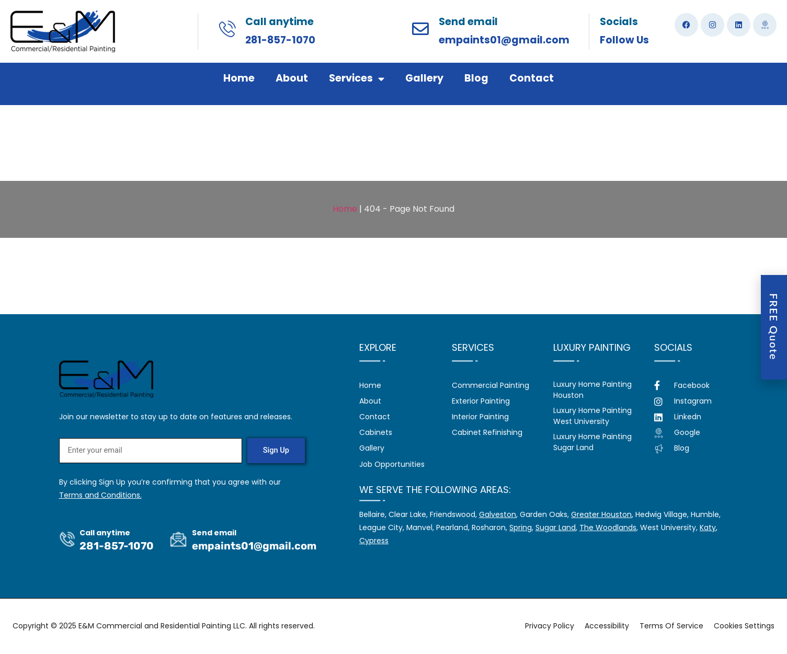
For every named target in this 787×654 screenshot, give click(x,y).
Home (239, 78)
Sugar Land (555, 527)
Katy (708, 527)
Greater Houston (601, 514)
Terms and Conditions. (100, 495)
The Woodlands (607, 527)
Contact (531, 78)
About (292, 78)
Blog (476, 78)
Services (356, 78)
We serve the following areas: (435, 489)
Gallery (424, 78)
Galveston (497, 514)
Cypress (374, 540)
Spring (520, 527)
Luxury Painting (592, 347)
